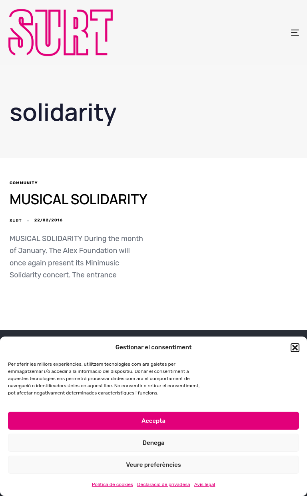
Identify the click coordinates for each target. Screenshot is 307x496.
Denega (153, 442)
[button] (295, 348)
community (24, 183)
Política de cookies (112, 484)
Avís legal (204, 484)
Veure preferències (153, 464)
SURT (16, 220)
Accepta (153, 420)
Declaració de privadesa (163, 484)
